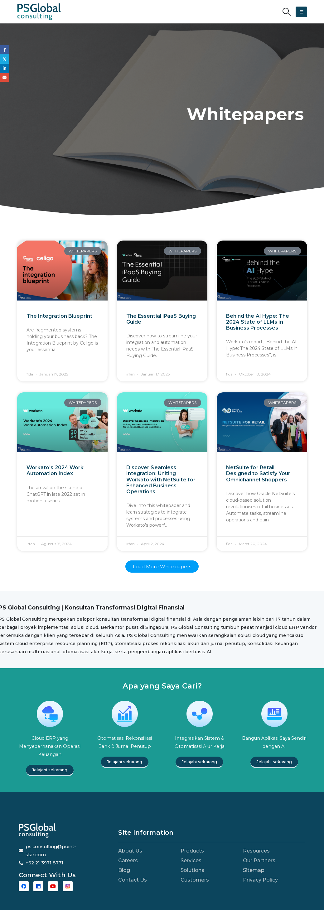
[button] (286, 12)
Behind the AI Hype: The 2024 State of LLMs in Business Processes (257, 322)
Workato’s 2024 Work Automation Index (55, 470)
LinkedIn (4, 68)
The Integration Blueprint (60, 316)
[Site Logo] (39, 11)
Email (4, 77)
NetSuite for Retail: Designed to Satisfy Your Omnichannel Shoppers (258, 473)
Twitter (4, 58)
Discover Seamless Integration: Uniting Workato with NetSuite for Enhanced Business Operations (161, 480)
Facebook (4, 49)
